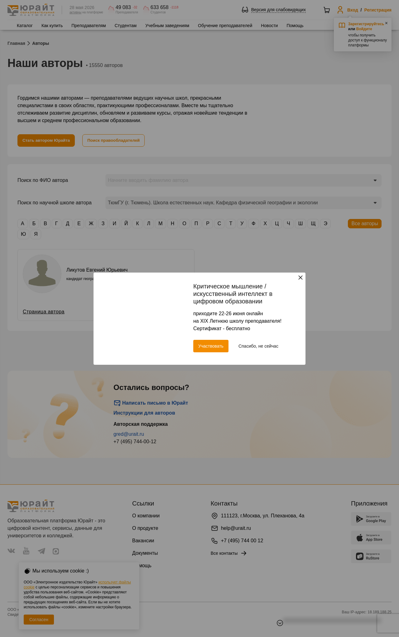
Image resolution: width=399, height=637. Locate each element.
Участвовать (211, 346)
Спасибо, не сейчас (258, 346)
